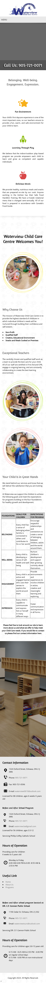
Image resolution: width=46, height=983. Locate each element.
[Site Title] (23, 9)
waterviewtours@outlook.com (27, 923)
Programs (10, 887)
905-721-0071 (30, 65)
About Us (9, 884)
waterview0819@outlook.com (27, 791)
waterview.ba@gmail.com (25, 826)
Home (8, 882)
